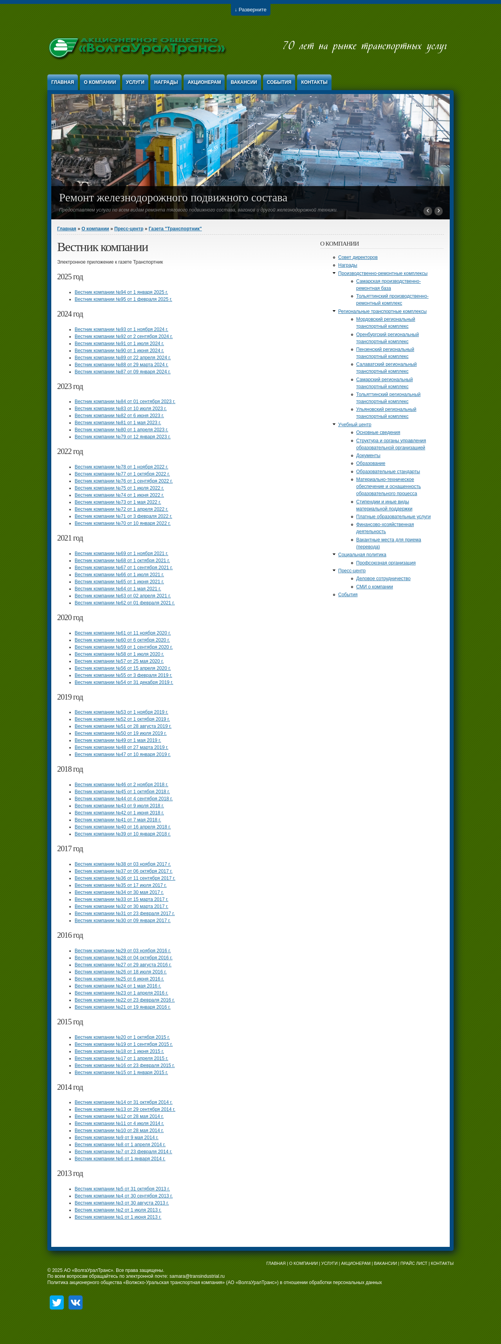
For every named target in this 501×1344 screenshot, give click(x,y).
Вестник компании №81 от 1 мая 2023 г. (118, 422)
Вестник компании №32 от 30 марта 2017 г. (121, 906)
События (279, 82)
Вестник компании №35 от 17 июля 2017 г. (121, 885)
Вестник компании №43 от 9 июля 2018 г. (119, 806)
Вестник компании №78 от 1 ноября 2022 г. (121, 467)
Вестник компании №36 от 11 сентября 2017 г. (125, 878)
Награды (166, 82)
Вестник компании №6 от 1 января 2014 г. (120, 1158)
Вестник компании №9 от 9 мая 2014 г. (117, 1137)
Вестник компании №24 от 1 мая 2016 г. (118, 986)
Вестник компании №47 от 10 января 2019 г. (123, 754)
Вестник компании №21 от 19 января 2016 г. (123, 1007)
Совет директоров (358, 257)
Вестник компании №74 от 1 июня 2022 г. (119, 495)
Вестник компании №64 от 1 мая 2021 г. (118, 589)
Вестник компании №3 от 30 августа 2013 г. (122, 1203)
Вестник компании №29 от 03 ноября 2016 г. (123, 950)
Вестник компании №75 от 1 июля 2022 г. (119, 488)
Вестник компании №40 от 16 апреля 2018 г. (123, 827)
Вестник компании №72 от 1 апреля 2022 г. (121, 509)
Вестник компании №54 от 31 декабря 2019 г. (124, 682)
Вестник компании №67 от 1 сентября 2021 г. (124, 567)
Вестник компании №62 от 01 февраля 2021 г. (125, 603)
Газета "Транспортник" (175, 229)
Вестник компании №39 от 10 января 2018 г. (123, 834)
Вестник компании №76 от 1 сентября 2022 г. (124, 481)
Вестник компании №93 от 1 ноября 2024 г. (121, 329)
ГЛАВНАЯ (276, 1263)
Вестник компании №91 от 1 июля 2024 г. (119, 343)
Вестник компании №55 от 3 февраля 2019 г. (123, 675)
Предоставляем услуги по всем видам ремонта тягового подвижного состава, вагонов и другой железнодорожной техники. (198, 210)
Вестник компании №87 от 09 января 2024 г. (123, 371)
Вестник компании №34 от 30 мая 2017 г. (119, 892)
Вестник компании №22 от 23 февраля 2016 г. (125, 1000)
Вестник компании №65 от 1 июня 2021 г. (119, 581)
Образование (370, 463)
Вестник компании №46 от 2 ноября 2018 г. (121, 784)
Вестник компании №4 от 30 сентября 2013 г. (124, 1196)
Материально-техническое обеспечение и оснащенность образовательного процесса (388, 486)
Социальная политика (362, 554)
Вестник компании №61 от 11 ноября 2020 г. (123, 633)
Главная (62, 82)
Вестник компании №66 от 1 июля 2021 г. (119, 574)
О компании (100, 82)
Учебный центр (354, 424)
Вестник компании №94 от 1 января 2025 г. (121, 292)
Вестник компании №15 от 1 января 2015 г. (121, 1072)
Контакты (314, 82)
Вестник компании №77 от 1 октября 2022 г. (122, 474)
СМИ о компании (374, 587)
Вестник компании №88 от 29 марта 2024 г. (121, 364)
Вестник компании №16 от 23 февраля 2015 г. (125, 1065)
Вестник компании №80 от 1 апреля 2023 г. (121, 429)
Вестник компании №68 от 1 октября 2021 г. (122, 560)
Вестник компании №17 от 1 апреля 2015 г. (121, 1058)
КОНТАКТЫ (442, 1263)
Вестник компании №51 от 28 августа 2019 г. (123, 726)
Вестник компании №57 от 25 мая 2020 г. (119, 661)
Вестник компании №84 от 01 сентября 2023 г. (125, 401)
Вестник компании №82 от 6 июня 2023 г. (119, 415)
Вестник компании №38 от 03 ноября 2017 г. (123, 864)
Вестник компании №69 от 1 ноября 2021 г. (121, 553)
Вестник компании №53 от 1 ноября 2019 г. (121, 712)
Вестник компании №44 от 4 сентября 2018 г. (124, 798)
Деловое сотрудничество (383, 578)
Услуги (135, 82)
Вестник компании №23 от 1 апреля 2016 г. (121, 993)
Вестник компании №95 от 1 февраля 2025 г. (123, 299)
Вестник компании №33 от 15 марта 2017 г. (121, 899)
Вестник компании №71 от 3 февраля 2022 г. (123, 516)
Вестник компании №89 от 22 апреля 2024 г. (123, 357)
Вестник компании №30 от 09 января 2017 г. (123, 920)
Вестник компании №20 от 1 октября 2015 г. (122, 1037)
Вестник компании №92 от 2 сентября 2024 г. (124, 336)
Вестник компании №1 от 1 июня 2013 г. (118, 1217)
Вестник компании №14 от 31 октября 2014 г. (124, 1102)
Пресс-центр (128, 229)
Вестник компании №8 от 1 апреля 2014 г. (120, 1144)
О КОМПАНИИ (303, 1263)
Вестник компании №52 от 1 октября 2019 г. (122, 719)
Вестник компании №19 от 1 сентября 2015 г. (124, 1044)
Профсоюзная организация (386, 563)
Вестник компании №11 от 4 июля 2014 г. (119, 1123)
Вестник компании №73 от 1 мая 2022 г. (118, 502)
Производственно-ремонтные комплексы (382, 273)
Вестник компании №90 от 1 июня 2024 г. (119, 350)
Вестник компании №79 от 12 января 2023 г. (123, 437)
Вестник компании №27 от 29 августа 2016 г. (123, 965)
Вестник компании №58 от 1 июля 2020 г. (119, 654)
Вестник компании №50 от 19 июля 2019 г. (121, 733)
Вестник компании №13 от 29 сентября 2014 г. (125, 1109)
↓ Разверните (251, 10)
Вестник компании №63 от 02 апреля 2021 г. (123, 596)
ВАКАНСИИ (385, 1263)
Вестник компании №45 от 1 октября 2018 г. (122, 791)
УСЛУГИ (329, 1263)
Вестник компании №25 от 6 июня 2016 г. (119, 979)
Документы (368, 455)
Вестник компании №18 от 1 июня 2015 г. (119, 1051)
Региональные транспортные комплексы (382, 311)
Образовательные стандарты (388, 471)
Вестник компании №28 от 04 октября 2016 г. (124, 958)
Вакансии (244, 82)
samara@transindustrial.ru (197, 1276)
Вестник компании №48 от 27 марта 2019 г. (121, 747)
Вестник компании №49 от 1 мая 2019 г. (118, 740)
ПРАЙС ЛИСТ (413, 1263)
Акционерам (204, 82)
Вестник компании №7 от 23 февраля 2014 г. (123, 1151)
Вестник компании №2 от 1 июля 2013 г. (118, 1210)
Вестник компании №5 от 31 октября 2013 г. (122, 1189)
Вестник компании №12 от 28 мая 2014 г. (119, 1116)
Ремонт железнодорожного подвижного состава (173, 197)
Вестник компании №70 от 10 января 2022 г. (123, 523)
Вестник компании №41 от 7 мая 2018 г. (118, 820)
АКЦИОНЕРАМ (355, 1263)
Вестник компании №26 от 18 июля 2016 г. (121, 972)
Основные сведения (378, 432)
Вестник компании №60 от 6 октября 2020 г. (122, 640)
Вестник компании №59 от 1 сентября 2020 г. (124, 647)
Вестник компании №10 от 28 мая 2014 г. (119, 1130)
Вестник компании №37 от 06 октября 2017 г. (124, 871)
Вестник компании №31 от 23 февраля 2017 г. (125, 913)
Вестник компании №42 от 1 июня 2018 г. (119, 813)
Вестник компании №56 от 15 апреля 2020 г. (123, 668)
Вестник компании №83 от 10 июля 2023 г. (121, 408)
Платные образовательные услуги (393, 516)
